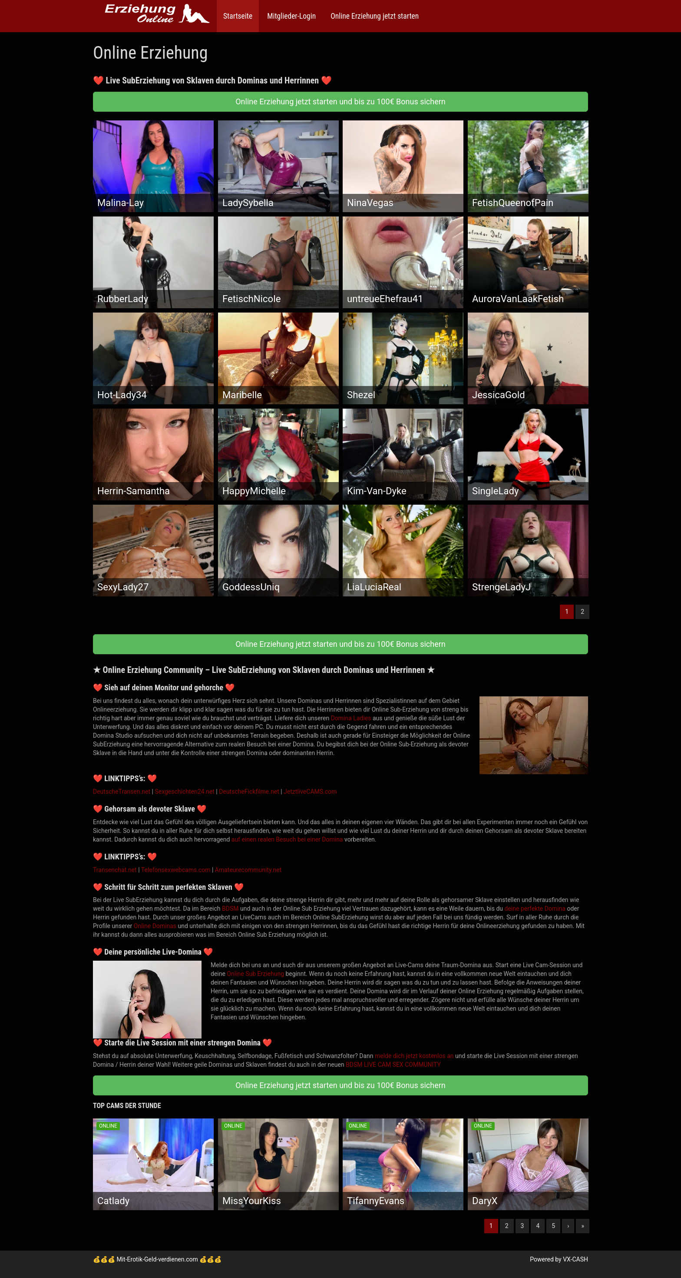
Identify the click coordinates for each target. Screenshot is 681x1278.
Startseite (237, 16)
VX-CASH (575, 1259)
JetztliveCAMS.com (310, 791)
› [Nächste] (568, 1225)
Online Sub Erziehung (255, 973)
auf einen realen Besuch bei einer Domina (287, 839)
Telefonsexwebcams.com (176, 869)
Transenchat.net (115, 869)
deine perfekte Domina (535, 908)
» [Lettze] (582, 1225)
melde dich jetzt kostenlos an (414, 1055)
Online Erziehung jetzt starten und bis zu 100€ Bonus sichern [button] (340, 101)
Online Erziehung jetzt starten (374, 16)
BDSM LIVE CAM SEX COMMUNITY (393, 1064)
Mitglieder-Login (290, 16)
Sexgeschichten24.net (184, 791)
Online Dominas (155, 925)
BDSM (230, 908)
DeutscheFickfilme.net (249, 791)
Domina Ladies (351, 718)
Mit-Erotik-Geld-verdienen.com (157, 1259)
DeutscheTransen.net (121, 791)
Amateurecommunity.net (248, 869)
